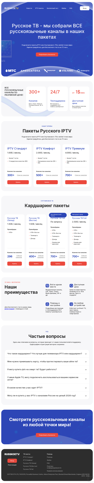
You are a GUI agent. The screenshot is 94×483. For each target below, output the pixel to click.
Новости (29, 8)
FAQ (70, 8)
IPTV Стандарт (28, 457)
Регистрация (12, 465)
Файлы (64, 8)
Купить (18, 182)
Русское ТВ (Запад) (29, 463)
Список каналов (23, 175)
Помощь (49, 457)
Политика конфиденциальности (54, 467)
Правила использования (55, 471)
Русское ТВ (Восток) (30, 466)
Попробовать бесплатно (47, 54)
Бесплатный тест (52, 8)
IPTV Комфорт (28, 460)
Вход (84, 8)
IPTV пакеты (39, 8)
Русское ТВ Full (28, 469)
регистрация (9, 309)
